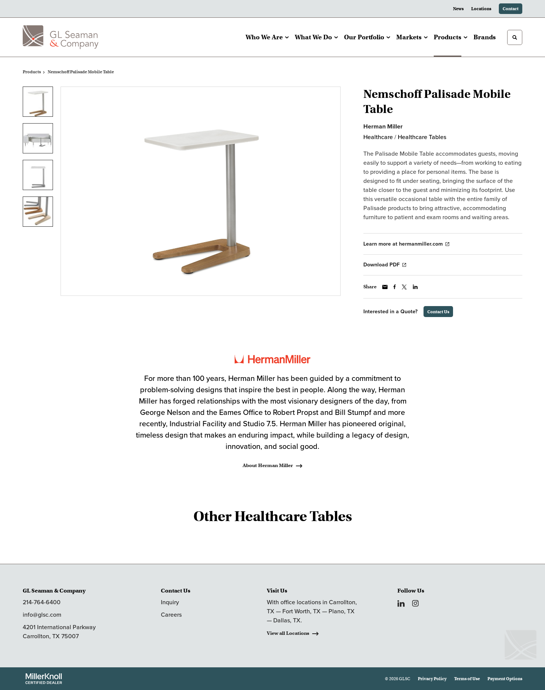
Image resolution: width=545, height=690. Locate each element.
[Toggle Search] (514, 37)
